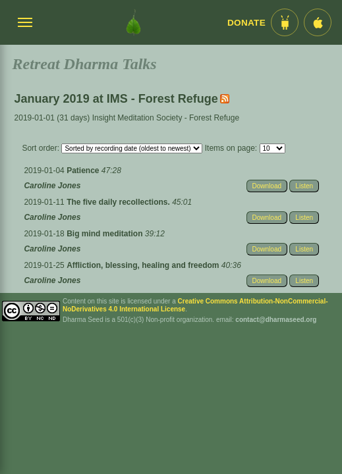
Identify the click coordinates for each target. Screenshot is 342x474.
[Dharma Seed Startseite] (133, 22)
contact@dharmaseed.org (275, 319)
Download (266, 186)
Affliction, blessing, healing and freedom (144, 265)
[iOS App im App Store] (317, 22)
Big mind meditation (106, 233)
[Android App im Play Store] (285, 22)
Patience (84, 170)
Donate (246, 23)
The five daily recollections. (119, 202)
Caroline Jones (52, 185)
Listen (304, 186)
